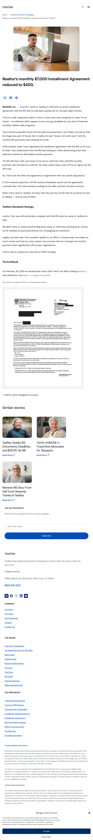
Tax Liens (9, 672)
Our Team (9, 614)
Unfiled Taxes (10, 659)
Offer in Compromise (14, 727)
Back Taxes (10, 655)
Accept (46, 831)
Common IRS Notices (14, 705)
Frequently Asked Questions (17, 714)
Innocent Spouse (12, 681)
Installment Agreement (15, 718)
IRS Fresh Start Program (15, 722)
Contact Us (10, 627)
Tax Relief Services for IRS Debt (19, 650)
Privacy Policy (46, 837)
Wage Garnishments (14, 685)
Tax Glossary (10, 731)
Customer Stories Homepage (22, 15)
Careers (8, 622)
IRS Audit (9, 676)
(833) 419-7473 (12, 585)
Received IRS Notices (14, 663)
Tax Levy (8, 668)
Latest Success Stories (15, 700)
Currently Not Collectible (16, 709)
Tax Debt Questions (13, 735)
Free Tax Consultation (14, 646)
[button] (89, 813)
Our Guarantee (11, 618)
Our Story (9, 609)
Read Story (7, 455)
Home (4, 15)
